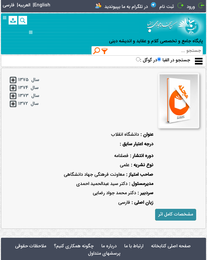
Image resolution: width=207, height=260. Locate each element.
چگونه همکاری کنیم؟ (74, 246)
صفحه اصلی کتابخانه (171, 246)
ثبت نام (166, 6)
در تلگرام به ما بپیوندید (126, 6)
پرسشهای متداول (104, 253)
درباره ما (109, 246)
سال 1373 (28, 95)
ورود (191, 6)
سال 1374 (28, 88)
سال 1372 (28, 103)
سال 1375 (28, 80)
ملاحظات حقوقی (30, 246)
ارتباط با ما (133, 246)
